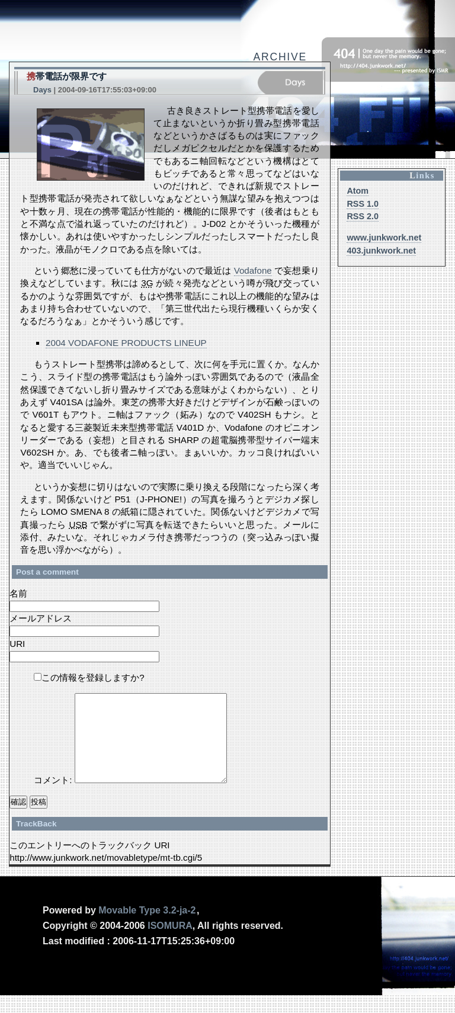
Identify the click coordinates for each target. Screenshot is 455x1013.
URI (17, 644)
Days (42, 89)
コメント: (54, 798)
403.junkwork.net (381, 250)
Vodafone (253, 270)
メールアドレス (40, 618)
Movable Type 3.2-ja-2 (147, 928)
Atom (358, 190)
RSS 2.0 (363, 216)
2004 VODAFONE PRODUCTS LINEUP (126, 343)
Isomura (170, 943)
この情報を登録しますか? (89, 677)
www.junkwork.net (384, 237)
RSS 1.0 (363, 204)
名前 (18, 593)
